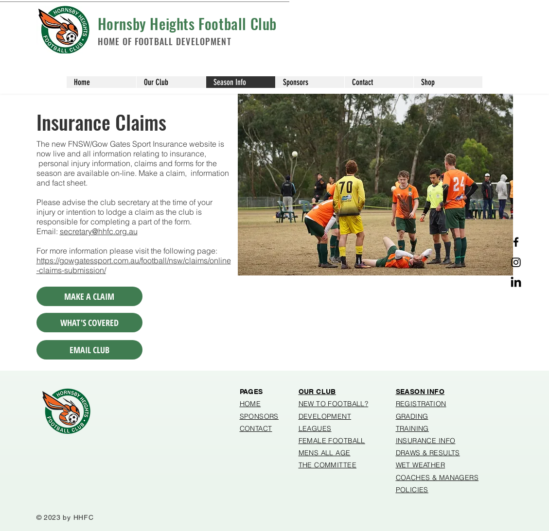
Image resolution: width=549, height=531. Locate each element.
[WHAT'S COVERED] (89, 322)
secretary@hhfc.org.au (99, 231)
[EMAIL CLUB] (89, 350)
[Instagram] (516, 262)
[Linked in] (516, 282)
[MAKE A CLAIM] (89, 296)
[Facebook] (516, 242)
